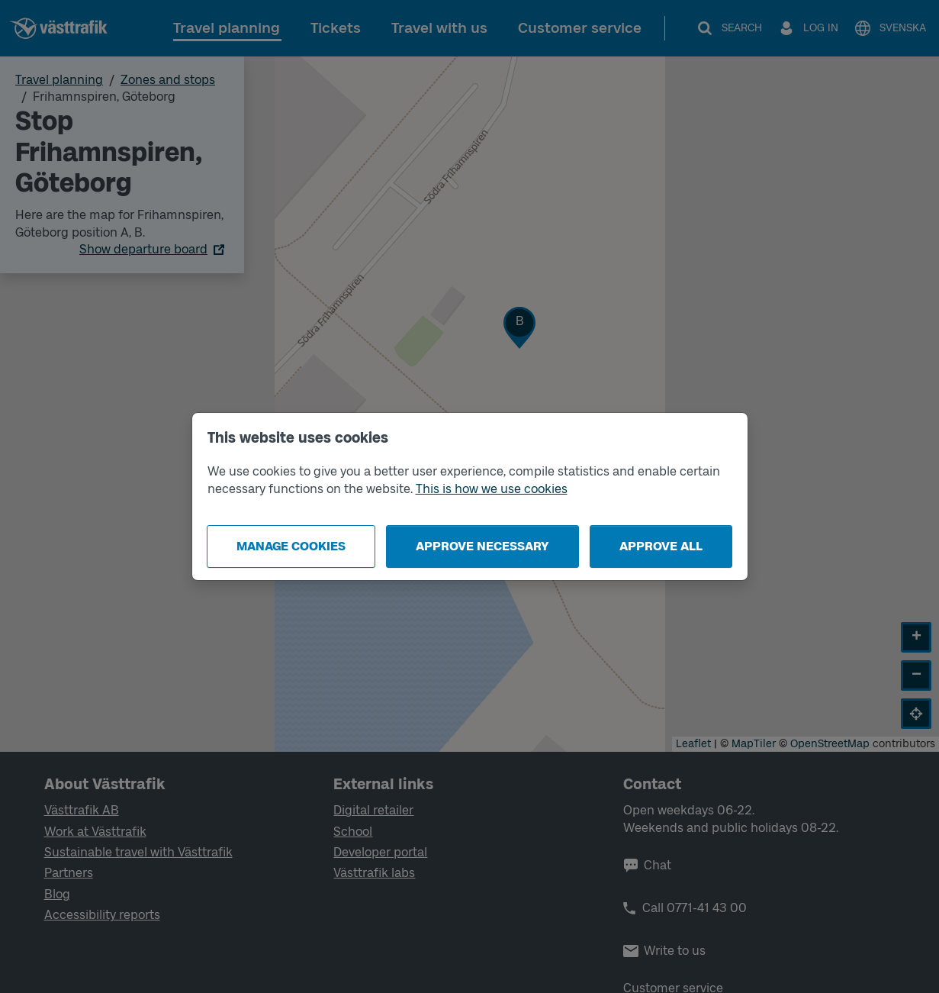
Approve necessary (482, 546)
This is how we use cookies (492, 489)
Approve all (661, 546)
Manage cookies (291, 546)
